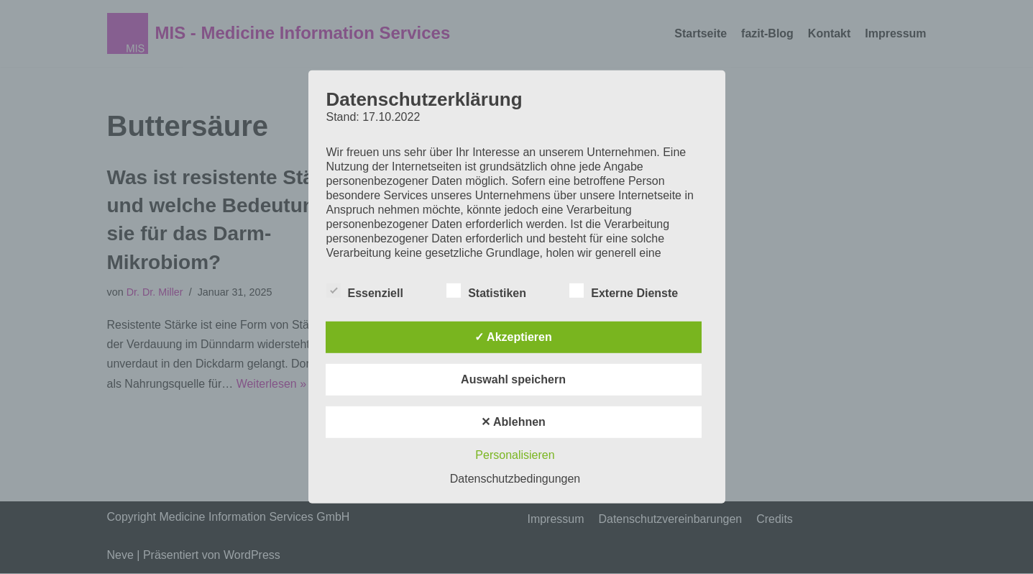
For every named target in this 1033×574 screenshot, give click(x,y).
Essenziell (364, 290)
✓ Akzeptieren (513, 337)
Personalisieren (514, 455)
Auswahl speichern (513, 379)
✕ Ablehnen (513, 422)
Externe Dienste (623, 290)
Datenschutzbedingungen (515, 479)
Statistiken (486, 290)
